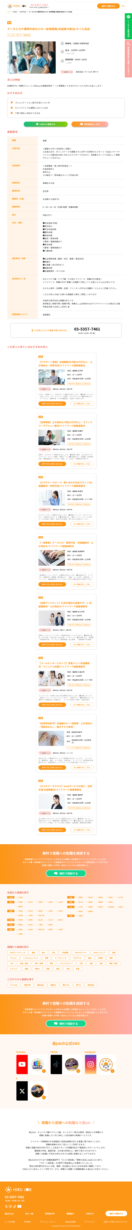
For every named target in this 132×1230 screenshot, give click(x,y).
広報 (101, 963)
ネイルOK (13, 985)
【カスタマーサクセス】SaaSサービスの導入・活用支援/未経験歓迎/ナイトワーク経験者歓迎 (65, 787)
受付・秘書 (39, 963)
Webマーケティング (17, 952)
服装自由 (40, 985)
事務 (111, 958)
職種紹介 (70, 1213)
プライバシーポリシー (48, 1222)
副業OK (53, 985)
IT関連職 (64, 952)
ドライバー (14, 969)
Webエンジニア (99, 952)
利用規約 (27, 1222)
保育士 (37, 969)
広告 (81, 963)
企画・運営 (24, 963)
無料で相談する (116, 1213)
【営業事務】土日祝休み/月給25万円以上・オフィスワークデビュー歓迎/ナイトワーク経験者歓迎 (65, 423)
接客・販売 (113, 963)
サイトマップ (90, 1222)
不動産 (100, 958)
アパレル (13, 958)
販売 (33, 952)
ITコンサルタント (66, 963)
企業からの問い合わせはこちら (115, 1222)
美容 (58, 969)
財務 (113, 952)
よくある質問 (10, 1222)
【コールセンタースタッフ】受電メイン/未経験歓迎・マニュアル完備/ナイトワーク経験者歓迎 (64, 664)
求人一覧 (29, 1213)
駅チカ (78, 985)
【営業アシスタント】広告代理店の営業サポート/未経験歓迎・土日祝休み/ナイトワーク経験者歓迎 (65, 604)
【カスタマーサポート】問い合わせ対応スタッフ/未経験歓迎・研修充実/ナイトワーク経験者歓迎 (65, 484)
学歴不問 (27, 985)
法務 (91, 963)
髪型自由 (91, 985)
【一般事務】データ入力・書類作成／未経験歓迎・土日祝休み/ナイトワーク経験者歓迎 (65, 544)
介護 (67, 969)
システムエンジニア (30, 958)
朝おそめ (66, 985)
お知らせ (90, 1213)
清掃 (46, 958)
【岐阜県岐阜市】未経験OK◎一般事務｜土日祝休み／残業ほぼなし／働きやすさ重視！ (65, 725)
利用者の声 (50, 1213)
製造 (89, 958)
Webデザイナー (81, 952)
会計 (43, 952)
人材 (11, 963)
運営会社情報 (70, 1222)
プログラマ (77, 958)
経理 (26, 969)
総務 (48, 969)
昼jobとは (9, 1213)
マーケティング (60, 958)
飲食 (77, 969)
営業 (51, 963)
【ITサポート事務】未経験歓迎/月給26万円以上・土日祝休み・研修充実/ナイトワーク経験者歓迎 (65, 363)
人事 (53, 952)
